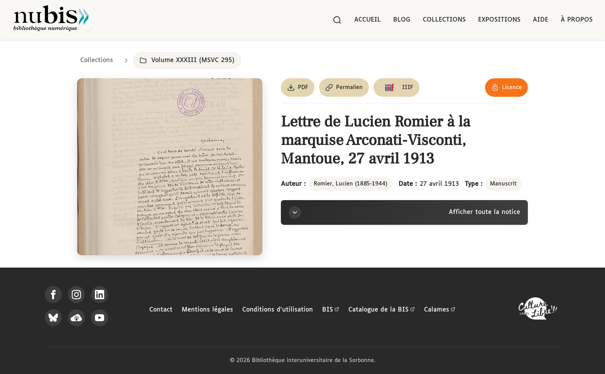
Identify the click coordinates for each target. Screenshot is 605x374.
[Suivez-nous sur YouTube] (99, 317)
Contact (160, 310)
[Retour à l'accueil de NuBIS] (51, 20)
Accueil (367, 20)
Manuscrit (503, 184)
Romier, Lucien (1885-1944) (350, 184)
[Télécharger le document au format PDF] (297, 87)
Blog (402, 20)
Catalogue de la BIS (381, 310)
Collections (444, 20)
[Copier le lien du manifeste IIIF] (396, 87)
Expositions (499, 20)
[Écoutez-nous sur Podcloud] (76, 317)
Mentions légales (207, 310)
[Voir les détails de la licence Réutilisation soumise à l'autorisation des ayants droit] (506, 87)
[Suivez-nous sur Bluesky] (53, 317)
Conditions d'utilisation (277, 310)
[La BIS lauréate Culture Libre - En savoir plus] (537, 310)
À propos (577, 20)
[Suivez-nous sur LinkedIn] (99, 294)
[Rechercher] (337, 20)
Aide (540, 20)
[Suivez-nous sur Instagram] (76, 294)
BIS (330, 310)
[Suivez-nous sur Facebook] (53, 294)
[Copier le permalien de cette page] (344, 87)
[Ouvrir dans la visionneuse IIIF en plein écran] (169, 166)
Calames (439, 310)
